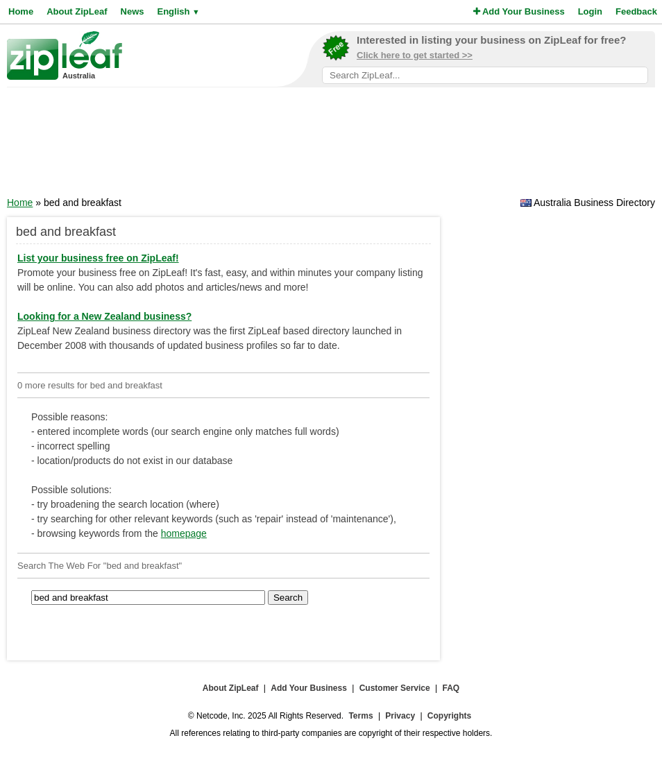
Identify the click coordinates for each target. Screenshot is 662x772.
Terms (360, 716)
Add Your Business (519, 11)
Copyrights (449, 716)
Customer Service (394, 688)
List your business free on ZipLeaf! (98, 258)
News (132, 11)
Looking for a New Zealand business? (104, 316)
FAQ (451, 688)
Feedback (636, 11)
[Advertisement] (331, 146)
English (178, 11)
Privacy (400, 716)
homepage (184, 533)
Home (20, 11)
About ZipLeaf (76, 11)
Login (590, 11)
